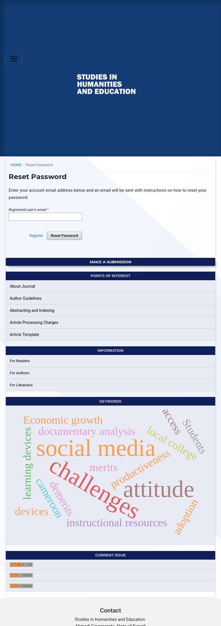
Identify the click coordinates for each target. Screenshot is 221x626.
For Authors (19, 373)
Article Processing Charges (34, 322)
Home (16, 165)
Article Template (24, 334)
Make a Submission (111, 262)
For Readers (20, 361)
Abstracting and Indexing (32, 310)
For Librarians (21, 385)
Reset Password (64, 235)
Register (36, 235)
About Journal (22, 286)
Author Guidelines (25, 298)
